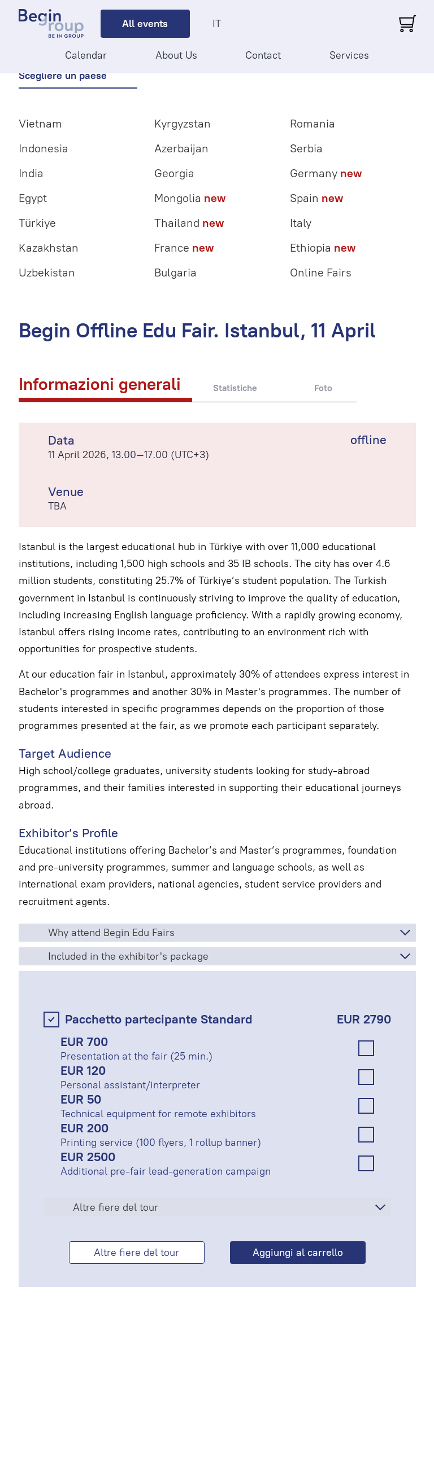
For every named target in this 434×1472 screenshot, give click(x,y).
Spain (316, 198)
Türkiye (37, 223)
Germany (326, 173)
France (184, 247)
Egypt (33, 198)
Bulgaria (175, 272)
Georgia (174, 173)
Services (349, 55)
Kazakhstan (49, 247)
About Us (176, 55)
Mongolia (189, 198)
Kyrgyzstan (182, 123)
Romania (312, 123)
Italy (300, 223)
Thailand (189, 223)
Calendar (86, 55)
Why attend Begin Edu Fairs (111, 932)
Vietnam (40, 123)
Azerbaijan (181, 148)
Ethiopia (322, 247)
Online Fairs (320, 272)
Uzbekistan (47, 272)
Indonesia (43, 148)
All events (145, 23)
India (31, 173)
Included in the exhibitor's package (128, 956)
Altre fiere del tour (115, 1207)
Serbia (306, 148)
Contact (263, 55)
